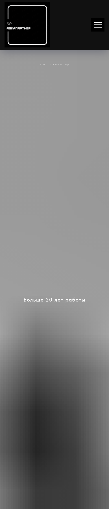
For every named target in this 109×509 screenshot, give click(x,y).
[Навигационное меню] (97, 25)
